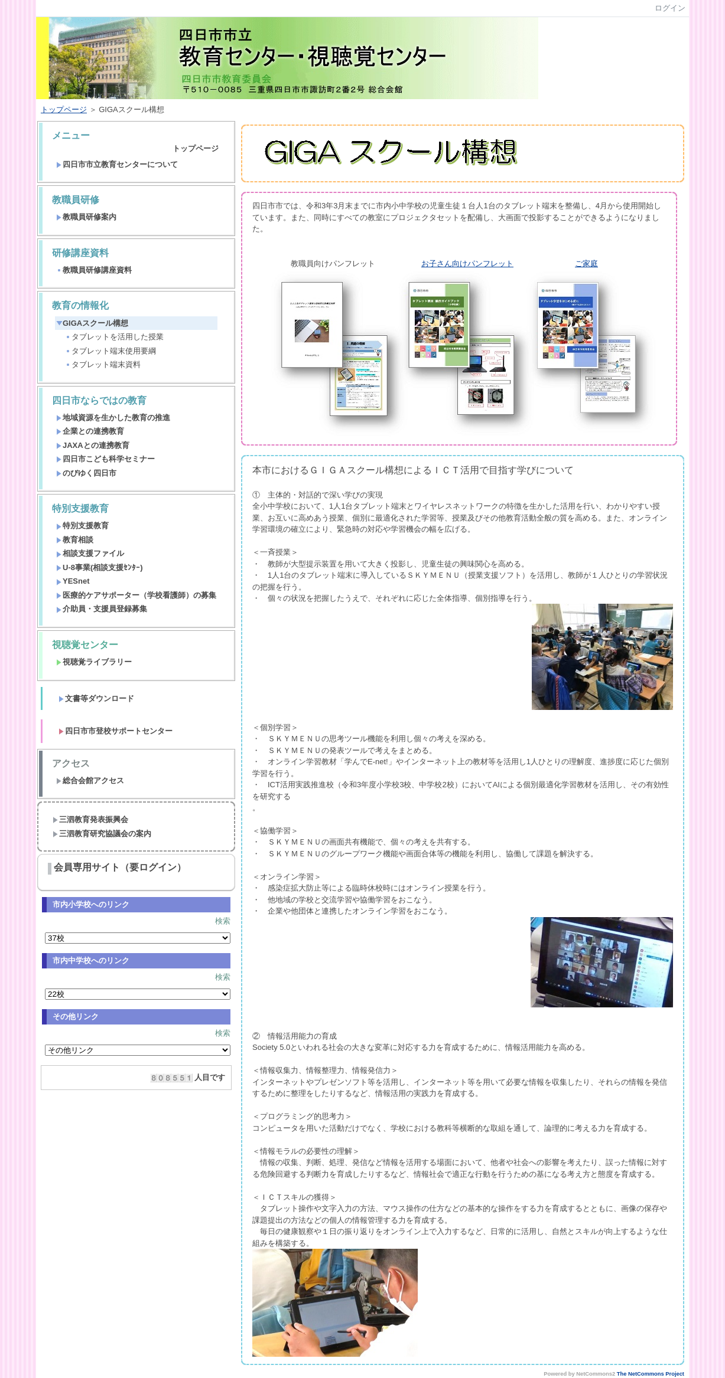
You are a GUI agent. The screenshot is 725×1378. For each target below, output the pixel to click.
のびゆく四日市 (86, 473)
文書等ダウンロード (96, 698)
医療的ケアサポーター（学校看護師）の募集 (136, 595)
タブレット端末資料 (103, 364)
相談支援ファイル (90, 553)
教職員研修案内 (86, 216)
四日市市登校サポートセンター (115, 730)
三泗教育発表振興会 (90, 819)
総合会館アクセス (90, 780)
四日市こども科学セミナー (105, 458)
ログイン (670, 8)
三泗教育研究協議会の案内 (102, 833)
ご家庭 (586, 263)
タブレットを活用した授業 (114, 336)
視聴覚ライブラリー (94, 661)
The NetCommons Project (650, 1374)
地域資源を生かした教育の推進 (113, 417)
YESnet (73, 581)
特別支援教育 (82, 525)
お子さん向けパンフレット (467, 263)
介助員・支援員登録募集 (101, 608)
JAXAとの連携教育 (92, 445)
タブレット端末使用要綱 (110, 350)
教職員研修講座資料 (94, 270)
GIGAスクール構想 (92, 323)
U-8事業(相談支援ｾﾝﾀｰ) (99, 567)
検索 (222, 921)
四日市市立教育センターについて (117, 164)
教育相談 (74, 539)
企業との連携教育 (90, 431)
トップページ (64, 109)
